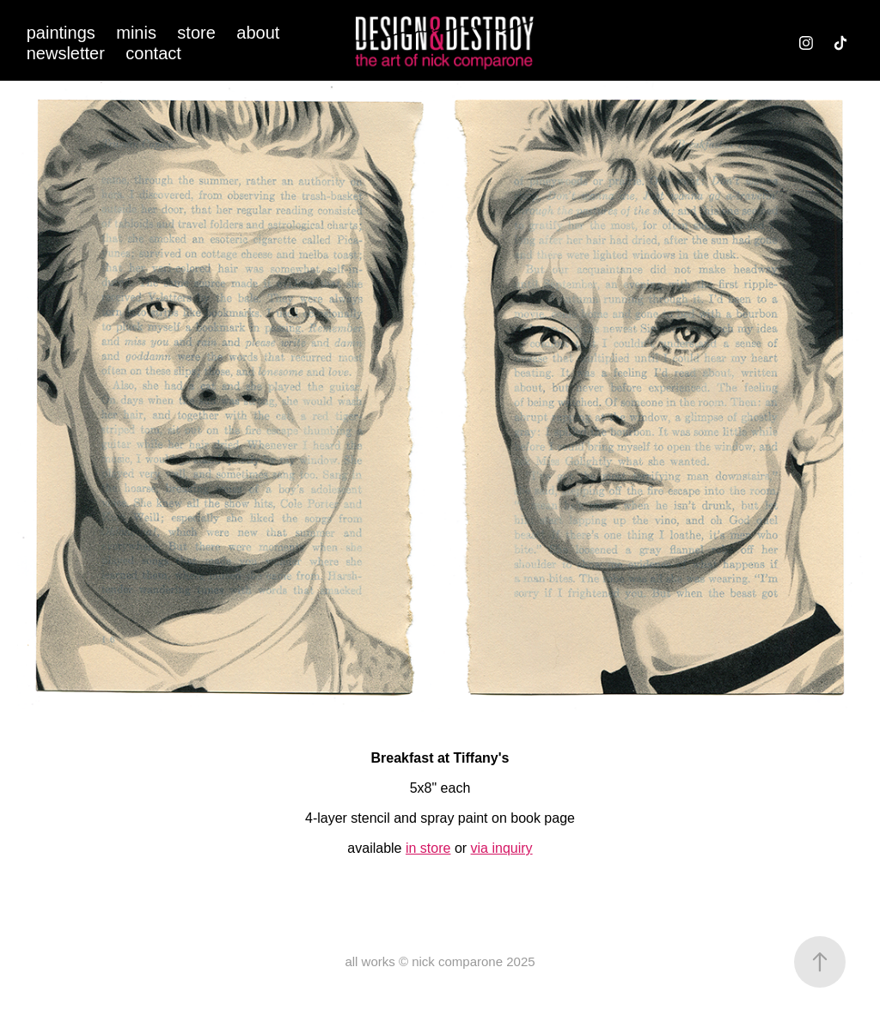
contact (152, 53)
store (196, 32)
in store (428, 848)
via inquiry (502, 848)
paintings (61, 32)
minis (136, 32)
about (257, 32)
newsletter (66, 53)
